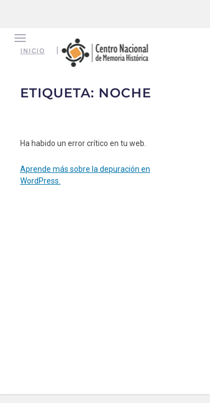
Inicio (32, 51)
